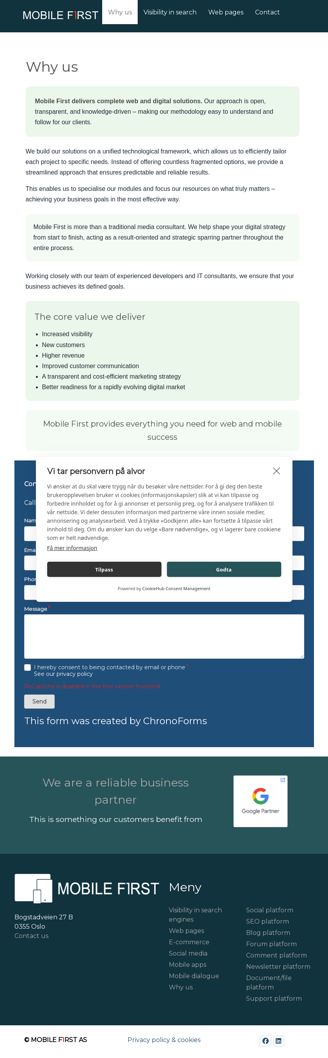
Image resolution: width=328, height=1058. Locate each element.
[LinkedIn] (278, 1041)
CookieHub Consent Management (176, 588)
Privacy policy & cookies (164, 1040)
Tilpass (104, 569)
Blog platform (268, 932)
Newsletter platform (278, 966)
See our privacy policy (63, 673)
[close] (277, 470)
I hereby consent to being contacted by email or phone (109, 670)
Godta (224, 569)
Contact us (31, 936)
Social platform (269, 910)
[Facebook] (265, 1041)
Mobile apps (187, 964)
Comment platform (276, 955)
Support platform (274, 998)
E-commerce (189, 942)
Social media (188, 953)
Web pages (186, 931)
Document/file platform (269, 982)
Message (35, 609)
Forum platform (271, 944)
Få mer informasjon (72, 548)
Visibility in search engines (195, 914)
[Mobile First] (44, 17)
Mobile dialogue (194, 976)
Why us (181, 987)
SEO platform (267, 921)
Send (39, 701)
